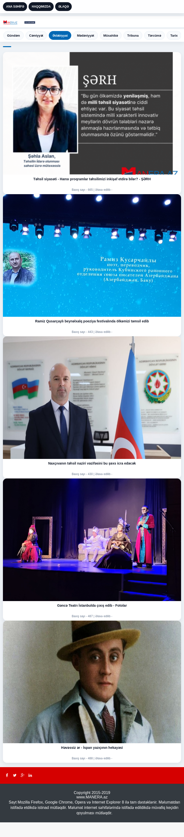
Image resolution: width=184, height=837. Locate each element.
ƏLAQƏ (63, 6)
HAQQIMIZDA (41, 6)
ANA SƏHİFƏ (15, 6)
